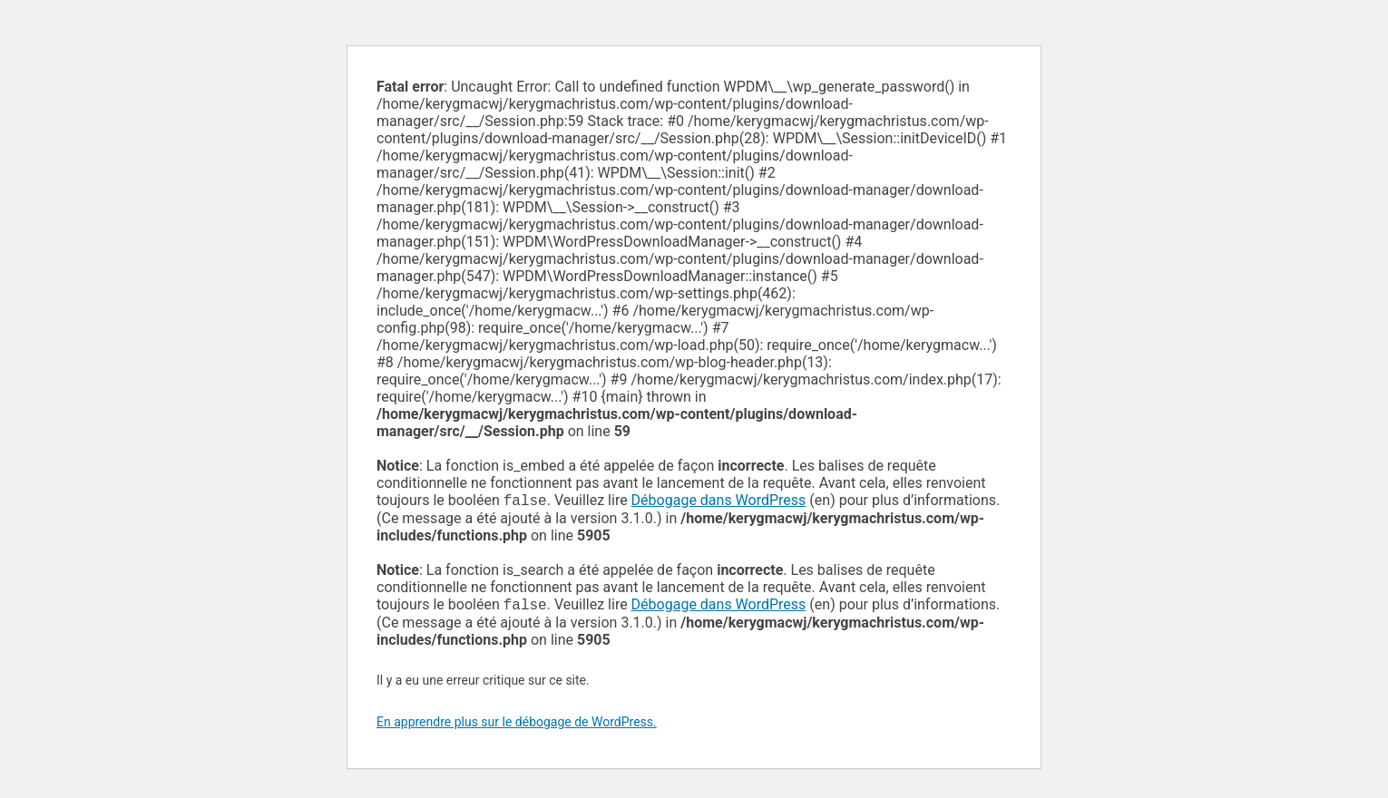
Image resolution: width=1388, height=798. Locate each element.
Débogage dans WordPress (718, 502)
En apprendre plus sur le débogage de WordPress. (516, 725)
